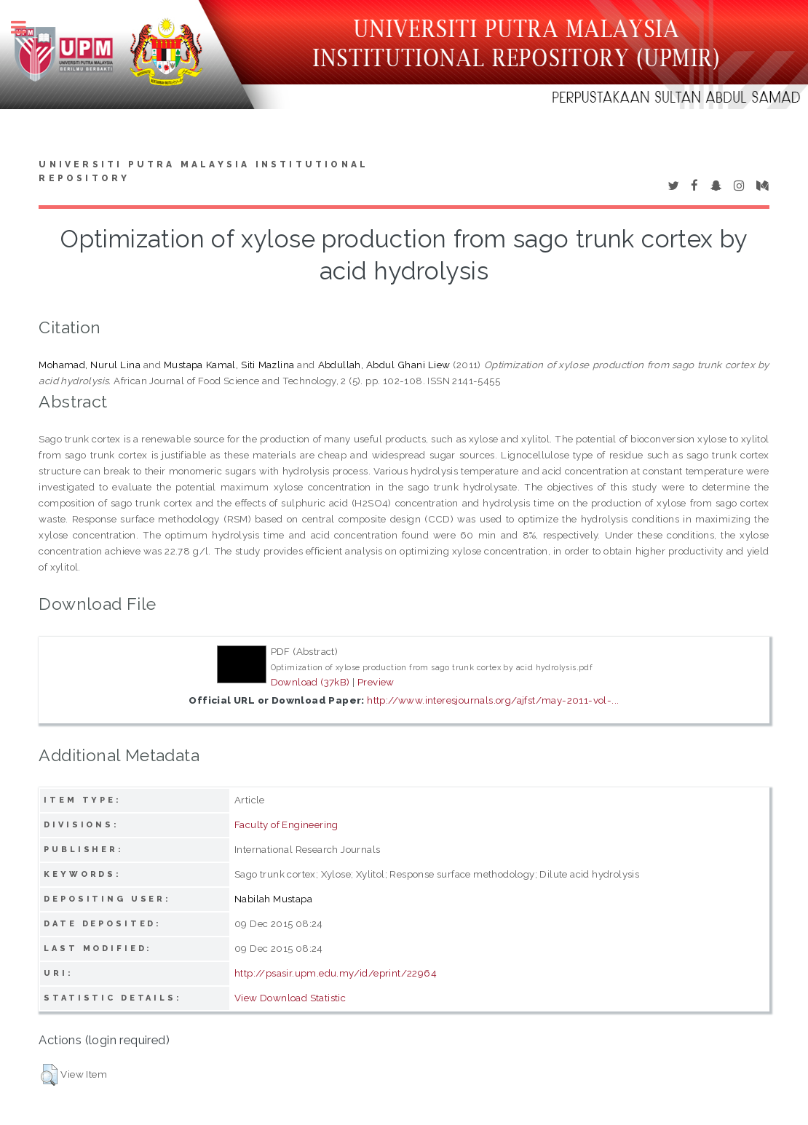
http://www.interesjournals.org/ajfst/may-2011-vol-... (493, 700)
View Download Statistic (290, 997)
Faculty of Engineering (286, 824)
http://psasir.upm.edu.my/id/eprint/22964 (335, 973)
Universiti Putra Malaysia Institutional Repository (203, 171)
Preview (376, 682)
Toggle (26, 27)
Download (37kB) (310, 682)
